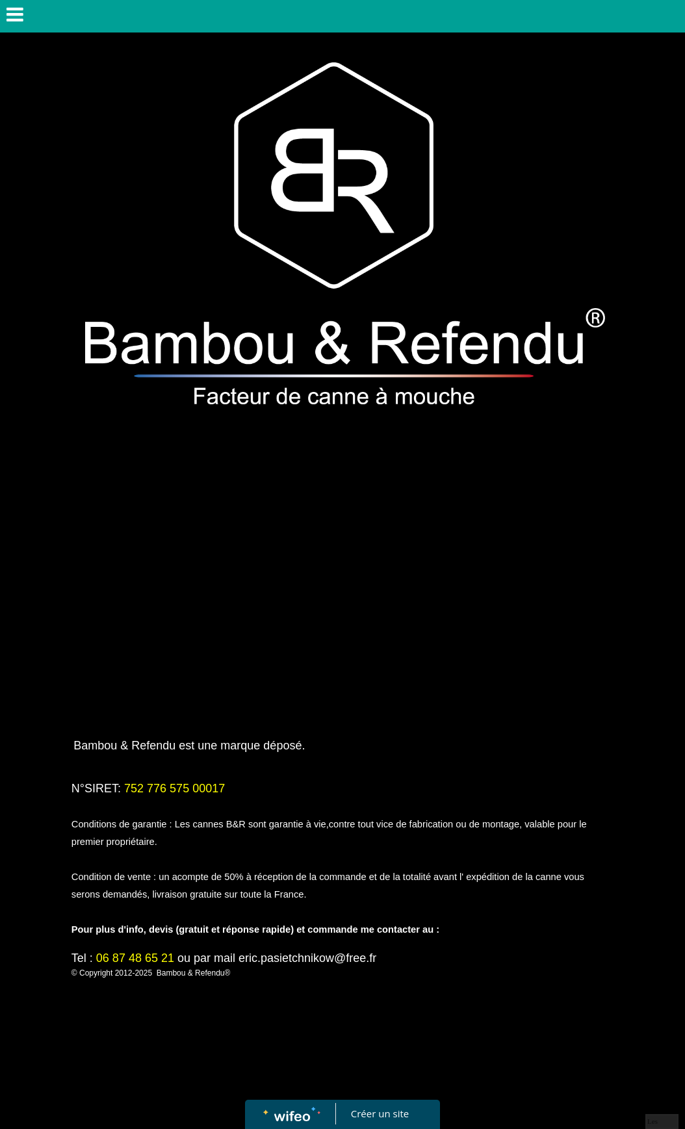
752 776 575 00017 (174, 788)
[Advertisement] (342, 616)
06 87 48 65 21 (135, 958)
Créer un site (380, 1113)
